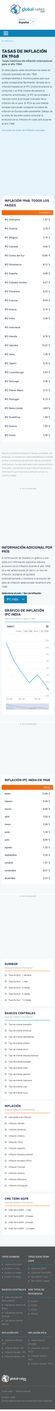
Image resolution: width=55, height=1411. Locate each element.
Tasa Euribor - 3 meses (17, 988)
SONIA (32, 1310)
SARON (33, 1301)
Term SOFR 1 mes (38, 1277)
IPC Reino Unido (14, 408)
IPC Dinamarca (13, 264)
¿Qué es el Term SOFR (39, 1272)
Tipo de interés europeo (18, 1062)
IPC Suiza (10, 435)
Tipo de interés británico (18, 1031)
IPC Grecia (10, 309)
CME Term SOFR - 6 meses (19, 1222)
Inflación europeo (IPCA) (18, 1161)
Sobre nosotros (23, 1391)
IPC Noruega (12, 381)
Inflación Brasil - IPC (13, 1348)
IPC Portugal (12, 399)
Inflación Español (15, 1148)
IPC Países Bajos (14, 390)
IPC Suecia (11, 426)
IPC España (11, 273)
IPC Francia (11, 300)
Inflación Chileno (14, 1136)
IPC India (10, 318)
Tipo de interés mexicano (18, 1080)
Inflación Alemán (15, 1123)
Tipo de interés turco (16, 1093)
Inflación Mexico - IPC (13, 1356)
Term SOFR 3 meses (39, 1281)
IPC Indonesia (12, 327)
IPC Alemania (12, 219)
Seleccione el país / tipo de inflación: (22, 593)
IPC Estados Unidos (16, 282)
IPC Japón (10, 363)
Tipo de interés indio (16, 1068)
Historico (7, 41)
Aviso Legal (7, 1391)
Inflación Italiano (15, 1173)
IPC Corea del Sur (14, 255)
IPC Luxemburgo (14, 372)
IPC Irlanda (11, 336)
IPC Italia (10, 354)
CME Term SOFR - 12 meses (19, 1228)
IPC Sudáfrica (12, 417)
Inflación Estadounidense (19, 1154)
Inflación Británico (15, 1129)
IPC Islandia (11, 345)
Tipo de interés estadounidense (21, 1055)
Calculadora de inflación (18, 1117)
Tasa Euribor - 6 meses (17, 994)
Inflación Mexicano (16, 1179)
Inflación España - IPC (14, 1352)
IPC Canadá (11, 246)
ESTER (32, 1305)
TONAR (33, 1314)
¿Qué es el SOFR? (37, 1268)
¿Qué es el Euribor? (12, 1264)
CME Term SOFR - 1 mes (18, 1210)
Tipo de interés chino (16, 1049)
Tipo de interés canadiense (19, 1037)
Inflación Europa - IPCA (40, 1364)
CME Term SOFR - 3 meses (19, 1216)
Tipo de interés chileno (17, 1043)
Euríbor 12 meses (11, 1277)
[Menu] (6, 33)
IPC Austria (11, 228)
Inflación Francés (15, 1167)
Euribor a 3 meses (12, 1273)
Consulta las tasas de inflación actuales (23, 130)
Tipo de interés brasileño (18, 1024)
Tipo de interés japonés (18, 1074)
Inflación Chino (14, 1142)
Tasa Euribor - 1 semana (18, 975)
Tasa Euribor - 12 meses (18, 1000)
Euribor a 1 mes (10, 1268)
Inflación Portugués (16, 1185)
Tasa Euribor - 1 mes (16, 981)
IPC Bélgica (11, 237)
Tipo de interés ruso (16, 1086)
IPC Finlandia (12, 291)
